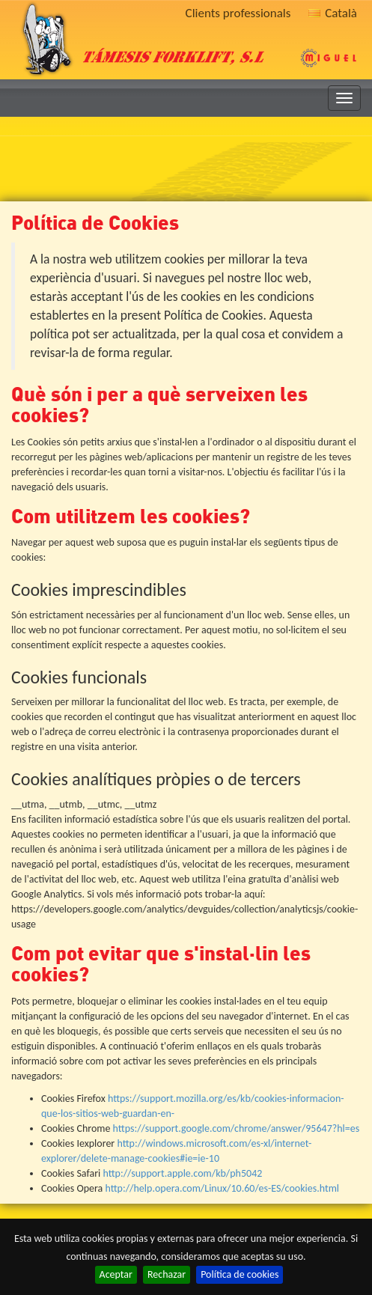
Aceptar (116, 1274)
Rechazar (166, 1274)
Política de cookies (239, 1274)
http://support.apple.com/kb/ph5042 (182, 1173)
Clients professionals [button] (238, 13)
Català (332, 13)
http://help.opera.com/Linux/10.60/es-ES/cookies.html (222, 1188)
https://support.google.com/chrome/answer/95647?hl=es (236, 1128)
